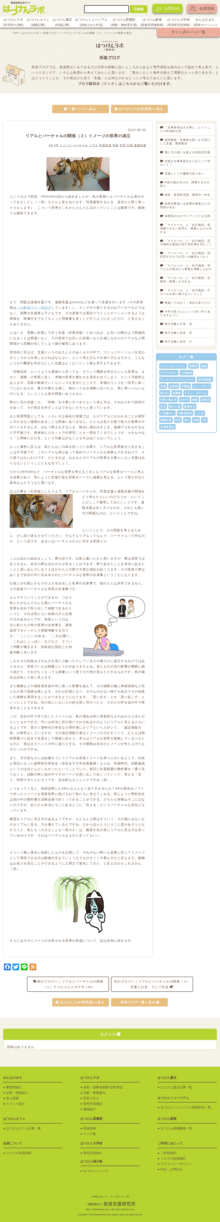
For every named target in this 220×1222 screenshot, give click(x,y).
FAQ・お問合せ (171, 1169)
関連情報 (89, 1128)
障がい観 (175, 406)
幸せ (187, 420)
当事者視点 (167, 427)
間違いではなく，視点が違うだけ (188, 302)
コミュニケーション (173, 366)
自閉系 (173, 386)
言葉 (163, 386)
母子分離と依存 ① (178, 341)
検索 (139, 9)
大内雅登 (186, 372)
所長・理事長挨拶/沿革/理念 (103, 1087)
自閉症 (193, 366)
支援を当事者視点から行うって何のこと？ (185, 163)
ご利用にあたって (99, 1196)
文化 (163, 406)
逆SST (164, 393)
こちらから (131, 83)
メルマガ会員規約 (173, 1158)
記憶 (130, 145)
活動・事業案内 (94, 1092)
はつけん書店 (62, 23)
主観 (196, 420)
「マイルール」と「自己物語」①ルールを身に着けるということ (185, 292)
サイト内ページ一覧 (188, 32)
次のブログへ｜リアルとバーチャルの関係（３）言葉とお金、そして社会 (152, 984)
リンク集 (89, 1134)
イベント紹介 (15, 1103)
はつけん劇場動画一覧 (176, 1128)
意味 (204, 366)
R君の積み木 (168, 399)
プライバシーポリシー (176, 1164)
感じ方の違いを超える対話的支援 (188, 152)
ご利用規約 (168, 1153)
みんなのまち (205, 23)
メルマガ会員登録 (18, 1153)
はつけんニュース (96, 1171)
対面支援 (105, 145)
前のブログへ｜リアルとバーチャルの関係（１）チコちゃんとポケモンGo (70, 984)
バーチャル (80, 145)
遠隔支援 (140, 145)
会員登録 (202, 8)
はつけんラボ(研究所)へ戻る (141, 109)
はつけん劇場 (152, 23)
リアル (93, 145)
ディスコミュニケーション (177, 379)
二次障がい (167, 413)
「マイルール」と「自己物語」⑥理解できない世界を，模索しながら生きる (186, 228)
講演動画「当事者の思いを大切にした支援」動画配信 (185, 141)
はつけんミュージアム (91, 23)
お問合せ (167, 9)
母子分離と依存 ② (178, 332)
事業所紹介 (14, 1087)
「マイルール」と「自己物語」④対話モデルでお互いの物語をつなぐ (185, 254)
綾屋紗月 (189, 406)
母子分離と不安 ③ (178, 324)
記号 (178, 420)
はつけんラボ (13, 23)
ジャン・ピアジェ (195, 393)
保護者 (176, 393)
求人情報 (12, 1098)
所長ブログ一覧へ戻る (138, 1002)
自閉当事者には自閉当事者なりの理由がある (185, 205)
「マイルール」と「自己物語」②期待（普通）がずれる (185, 279)
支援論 (185, 386)
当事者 (205, 399)
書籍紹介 (89, 1109)
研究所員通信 (92, 1103)
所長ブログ (91, 1098)
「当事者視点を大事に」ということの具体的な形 (185, 129)
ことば (199, 413)
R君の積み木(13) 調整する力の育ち (185, 184)
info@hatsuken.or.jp (100, 1209)
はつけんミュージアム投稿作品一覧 (185, 1107)
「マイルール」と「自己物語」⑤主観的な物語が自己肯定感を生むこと (186, 242)
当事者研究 (185, 413)
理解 (195, 399)
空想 (123, 145)
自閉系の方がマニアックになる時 (188, 216)
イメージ (66, 145)
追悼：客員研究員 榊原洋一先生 (188, 194)
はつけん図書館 (124, 23)
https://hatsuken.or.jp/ (124, 1209)
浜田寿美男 (205, 379)
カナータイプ (201, 386)
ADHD (184, 399)
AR (51, 145)
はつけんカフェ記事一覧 (23, 1128)
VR (56, 145)
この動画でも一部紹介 (34, 307)
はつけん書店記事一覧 (176, 1087)
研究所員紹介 (92, 1153)
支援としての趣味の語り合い (184, 173)
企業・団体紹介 (17, 1092)
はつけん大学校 (178, 23)
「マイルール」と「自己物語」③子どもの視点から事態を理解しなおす (186, 267)
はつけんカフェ (38, 23)
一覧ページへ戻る (82, 109)
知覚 (116, 145)
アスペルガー (168, 372)
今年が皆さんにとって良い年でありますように (185, 313)
